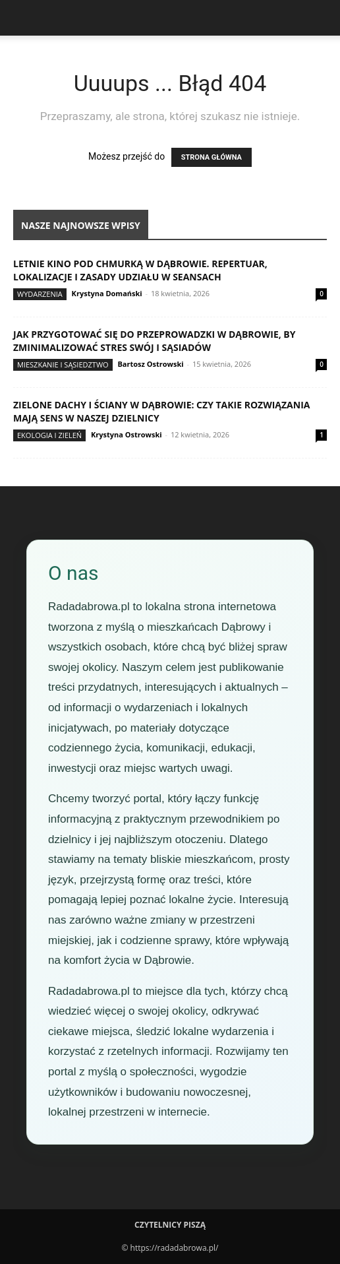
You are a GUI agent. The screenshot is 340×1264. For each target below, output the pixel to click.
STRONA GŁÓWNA (211, 157)
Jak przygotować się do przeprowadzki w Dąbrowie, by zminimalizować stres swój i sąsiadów (154, 341)
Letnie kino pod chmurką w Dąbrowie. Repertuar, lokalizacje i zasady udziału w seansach (140, 270)
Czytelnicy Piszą (170, 1224)
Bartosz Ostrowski (150, 364)
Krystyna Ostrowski (126, 434)
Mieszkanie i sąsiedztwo (63, 364)
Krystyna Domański (107, 293)
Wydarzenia (40, 294)
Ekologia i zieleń (49, 435)
